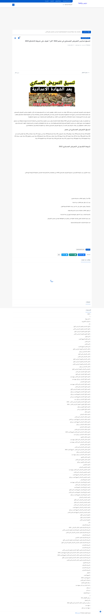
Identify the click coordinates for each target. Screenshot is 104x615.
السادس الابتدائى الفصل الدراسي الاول (81, 369)
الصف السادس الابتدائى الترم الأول (82, 499)
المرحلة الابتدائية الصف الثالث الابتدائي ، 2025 (79, 527)
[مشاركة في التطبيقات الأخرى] (59, 254)
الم (89, 522)
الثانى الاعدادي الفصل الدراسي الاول (81, 359)
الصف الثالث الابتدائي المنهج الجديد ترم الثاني (79, 419)
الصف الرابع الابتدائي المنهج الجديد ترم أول (80, 494)
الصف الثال (87, 411)
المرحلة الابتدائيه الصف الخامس (82, 537)
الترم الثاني (87, 344)
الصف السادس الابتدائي (84, 497)
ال (89, 324)
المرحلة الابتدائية (68, 4)
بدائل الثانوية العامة (85, 38)
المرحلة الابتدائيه (86, 535)
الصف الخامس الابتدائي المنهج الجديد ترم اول (79, 477)
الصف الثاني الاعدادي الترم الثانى (82, 447)
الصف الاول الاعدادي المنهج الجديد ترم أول (80, 391)
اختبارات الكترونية (86, 321)
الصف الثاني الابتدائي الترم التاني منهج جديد (80, 442)
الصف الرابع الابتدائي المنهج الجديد (82, 487)
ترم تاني (88, 590)
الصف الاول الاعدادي (85, 381)
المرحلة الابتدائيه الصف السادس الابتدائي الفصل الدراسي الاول (75, 542)
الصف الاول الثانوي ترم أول (83, 406)
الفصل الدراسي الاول (85, 517)
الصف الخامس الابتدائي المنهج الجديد (81, 474)
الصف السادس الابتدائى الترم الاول (82, 502)
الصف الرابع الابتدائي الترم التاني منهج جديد (80, 482)
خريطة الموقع (58, 1)
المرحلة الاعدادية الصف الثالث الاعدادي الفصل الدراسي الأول (76, 557)
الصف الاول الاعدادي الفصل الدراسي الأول (80, 389)
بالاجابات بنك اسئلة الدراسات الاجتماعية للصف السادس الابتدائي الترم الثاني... (63, 32)
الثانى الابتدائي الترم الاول (84, 354)
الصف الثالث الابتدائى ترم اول (83, 424)
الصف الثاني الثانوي (85, 457)
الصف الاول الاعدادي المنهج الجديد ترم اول (80, 394)
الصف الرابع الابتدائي (85, 479)
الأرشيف (52, 1)
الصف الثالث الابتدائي (85, 414)
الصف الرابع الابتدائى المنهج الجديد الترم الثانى (79, 492)
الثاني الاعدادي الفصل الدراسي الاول (81, 361)
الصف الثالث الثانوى (85, 437)
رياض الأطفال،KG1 (85, 597)
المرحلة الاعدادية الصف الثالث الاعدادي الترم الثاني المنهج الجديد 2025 (73, 555)
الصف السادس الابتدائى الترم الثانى (82, 504)
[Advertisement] (52, 19)
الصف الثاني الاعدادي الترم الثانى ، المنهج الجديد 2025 (77, 449)
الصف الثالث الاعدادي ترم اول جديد (82, 434)
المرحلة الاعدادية (86, 547)
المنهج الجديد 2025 (85, 577)
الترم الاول (87, 336)
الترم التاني (87, 341)
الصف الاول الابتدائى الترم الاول (82, 374)
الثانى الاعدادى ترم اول (84, 366)
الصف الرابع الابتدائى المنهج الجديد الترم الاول (79, 489)
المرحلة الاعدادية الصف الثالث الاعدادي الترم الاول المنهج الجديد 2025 (74, 552)
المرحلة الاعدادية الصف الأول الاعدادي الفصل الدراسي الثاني (76, 550)
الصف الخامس (86, 464)
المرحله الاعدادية (86, 567)
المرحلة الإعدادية (86, 545)
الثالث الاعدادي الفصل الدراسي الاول (81, 349)
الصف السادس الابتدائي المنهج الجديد (81, 507)
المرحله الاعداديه (86, 570)
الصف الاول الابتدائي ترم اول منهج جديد (81, 379)
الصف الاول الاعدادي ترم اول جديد (82, 399)
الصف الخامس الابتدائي (84, 467)
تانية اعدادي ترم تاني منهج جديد (83, 585)
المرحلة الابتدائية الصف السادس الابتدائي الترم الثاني (78, 532)
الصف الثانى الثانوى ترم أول (83, 462)
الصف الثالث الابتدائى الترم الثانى (82, 417)
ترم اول (88, 587)
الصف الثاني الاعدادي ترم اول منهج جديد (81, 454)
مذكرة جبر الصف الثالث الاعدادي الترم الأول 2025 (78, 602)
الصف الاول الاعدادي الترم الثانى (82, 386)
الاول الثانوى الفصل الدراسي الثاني (82, 334)
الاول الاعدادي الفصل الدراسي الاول (81, 326)
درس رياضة (83, 3)
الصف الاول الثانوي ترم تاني (83, 409)
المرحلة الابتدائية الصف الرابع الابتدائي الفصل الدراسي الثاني (76, 530)
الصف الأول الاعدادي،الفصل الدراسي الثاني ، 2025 (78, 401)
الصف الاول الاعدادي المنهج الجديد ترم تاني (80, 396)
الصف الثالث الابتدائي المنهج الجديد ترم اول (80, 422)
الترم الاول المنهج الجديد (84, 339)
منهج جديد (87, 605)
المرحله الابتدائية (86, 565)
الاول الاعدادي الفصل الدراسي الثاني (81, 329)
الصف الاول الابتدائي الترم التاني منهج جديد (80, 376)
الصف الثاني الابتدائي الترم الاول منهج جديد (80, 439)
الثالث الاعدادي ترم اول (84, 351)
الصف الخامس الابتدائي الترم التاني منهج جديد (79, 469)
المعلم (88, 572)
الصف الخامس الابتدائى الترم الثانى (82, 472)
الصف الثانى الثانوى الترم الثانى (82, 459)
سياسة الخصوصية (67, 1)
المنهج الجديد (87, 575)
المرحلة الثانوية (86, 562)
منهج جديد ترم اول (86, 607)
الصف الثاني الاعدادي (85, 444)
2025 (88, 314)
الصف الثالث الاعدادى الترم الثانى (82, 429)
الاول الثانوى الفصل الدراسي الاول (82, 331)
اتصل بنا (46, 1)
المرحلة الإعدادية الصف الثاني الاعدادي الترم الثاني (78, 560)
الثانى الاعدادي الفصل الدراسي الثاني (81, 364)
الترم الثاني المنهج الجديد (84, 346)
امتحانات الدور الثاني (85, 580)
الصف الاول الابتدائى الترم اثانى (83, 371)
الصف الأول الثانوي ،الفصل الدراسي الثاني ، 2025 (78, 404)
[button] (81, 254)
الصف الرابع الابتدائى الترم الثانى (82, 484)
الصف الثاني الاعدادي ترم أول (83, 452)
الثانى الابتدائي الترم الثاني (84, 356)
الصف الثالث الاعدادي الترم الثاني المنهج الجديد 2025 (77, 432)
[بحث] (13, 5)
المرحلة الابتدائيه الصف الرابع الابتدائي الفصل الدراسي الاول (76, 540)
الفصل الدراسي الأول (85, 515)
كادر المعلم (87, 600)
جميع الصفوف (86, 592)
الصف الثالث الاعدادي (85, 427)
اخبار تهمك (87, 319)
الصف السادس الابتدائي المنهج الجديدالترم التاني (79, 512)
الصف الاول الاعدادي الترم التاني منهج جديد (80, 384)
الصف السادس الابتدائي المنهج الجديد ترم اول (79, 509)
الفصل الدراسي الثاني (85, 520)
